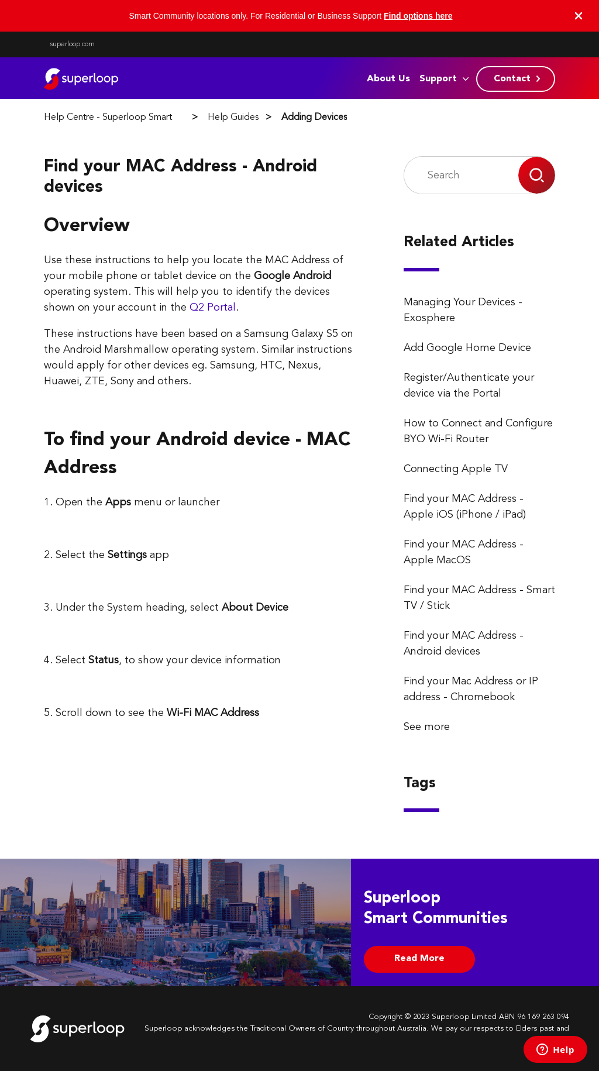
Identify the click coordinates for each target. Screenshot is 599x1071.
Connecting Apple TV (456, 469)
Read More (419, 958)
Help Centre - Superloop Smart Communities (135, 117)
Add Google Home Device (467, 348)
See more (427, 727)
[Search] (461, 175)
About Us (388, 79)
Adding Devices (314, 117)
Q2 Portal (213, 307)
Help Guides (233, 117)
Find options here (418, 15)
